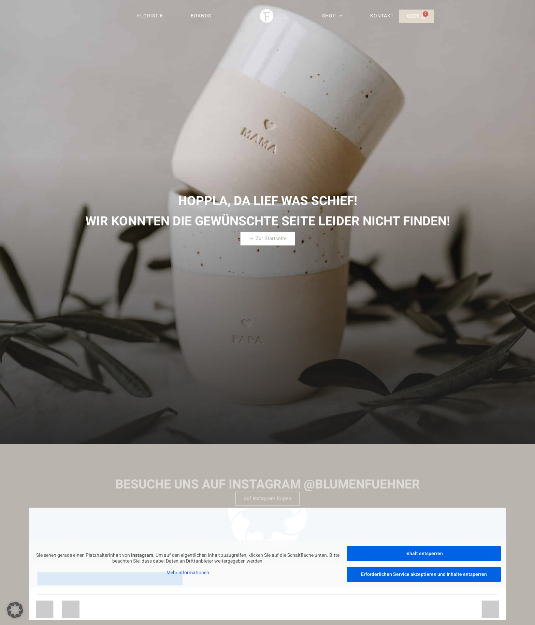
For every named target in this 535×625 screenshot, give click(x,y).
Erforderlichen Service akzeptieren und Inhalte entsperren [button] (424, 574)
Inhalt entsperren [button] (424, 553)
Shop (332, 16)
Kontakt (382, 15)
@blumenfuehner (362, 493)
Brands (201, 15)
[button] (15, 610)
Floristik (150, 15)
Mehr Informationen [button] (188, 573)
